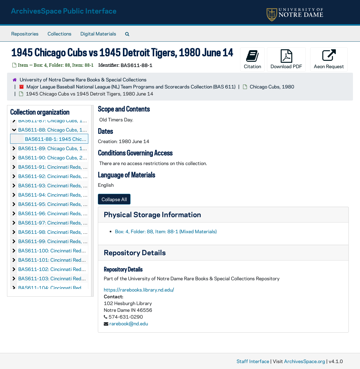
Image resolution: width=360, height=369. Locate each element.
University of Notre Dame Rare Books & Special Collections (83, 79)
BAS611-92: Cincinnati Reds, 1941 (56, 176)
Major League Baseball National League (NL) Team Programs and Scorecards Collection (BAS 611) (130, 86)
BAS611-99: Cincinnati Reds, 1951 (56, 241)
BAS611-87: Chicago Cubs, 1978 (55, 120)
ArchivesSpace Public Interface (63, 10)
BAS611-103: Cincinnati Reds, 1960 (58, 278)
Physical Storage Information (152, 214)
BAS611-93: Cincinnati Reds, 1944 (56, 185)
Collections (59, 33)
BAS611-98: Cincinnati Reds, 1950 (56, 232)
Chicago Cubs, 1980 (272, 86)
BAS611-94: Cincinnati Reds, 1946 (56, 195)
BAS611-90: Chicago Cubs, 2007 (55, 157)
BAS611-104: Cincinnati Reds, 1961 (58, 287)
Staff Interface (253, 361)
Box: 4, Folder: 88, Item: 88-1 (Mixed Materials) (166, 231)
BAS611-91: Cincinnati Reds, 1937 (56, 167)
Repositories (25, 33)
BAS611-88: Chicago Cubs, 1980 (55, 129)
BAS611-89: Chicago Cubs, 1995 (55, 148)
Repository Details (135, 252)
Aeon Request (329, 59)
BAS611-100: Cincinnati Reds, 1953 (58, 250)
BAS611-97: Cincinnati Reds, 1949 (56, 222)
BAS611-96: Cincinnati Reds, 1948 (56, 213)
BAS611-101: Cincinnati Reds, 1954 (58, 260)
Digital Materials (98, 33)
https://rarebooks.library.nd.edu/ (139, 289)
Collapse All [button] (114, 199)
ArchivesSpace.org (304, 361)
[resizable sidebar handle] (92, 200)
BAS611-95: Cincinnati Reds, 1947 (56, 204)
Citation (252, 59)
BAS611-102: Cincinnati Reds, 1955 (58, 269)
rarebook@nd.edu (128, 323)
